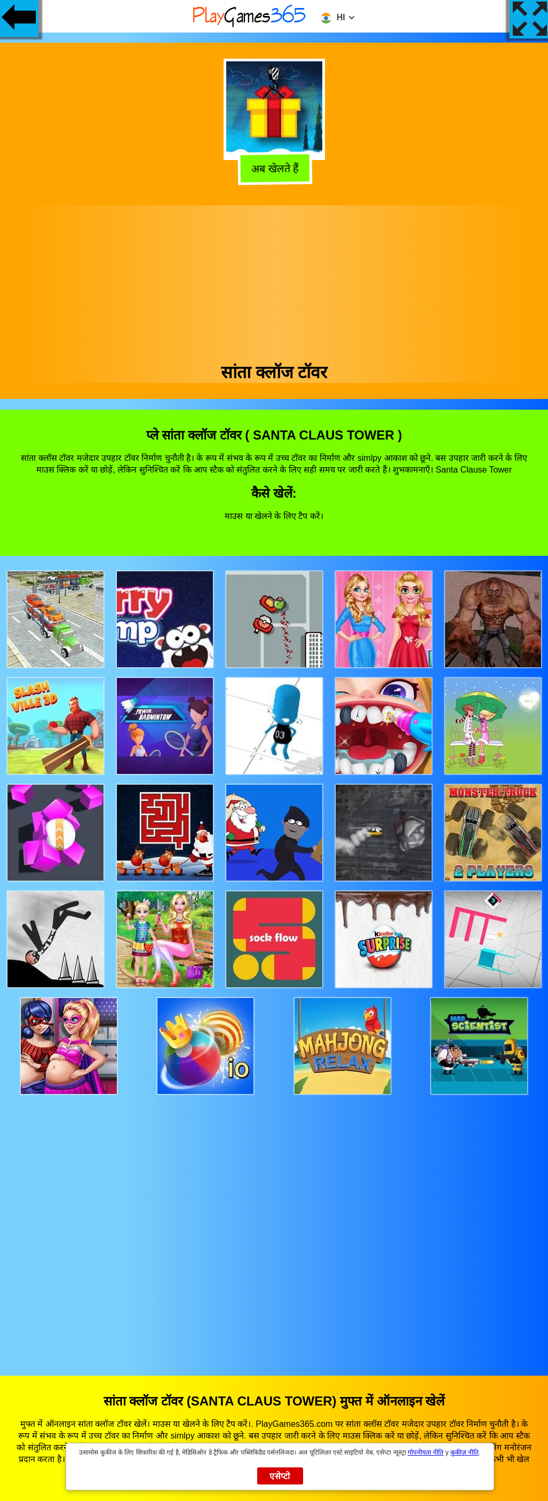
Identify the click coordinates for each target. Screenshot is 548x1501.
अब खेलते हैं (275, 169)
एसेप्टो (279, 1476)
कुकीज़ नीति (464, 1452)
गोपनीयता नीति (425, 1452)
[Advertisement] (274, 280)
